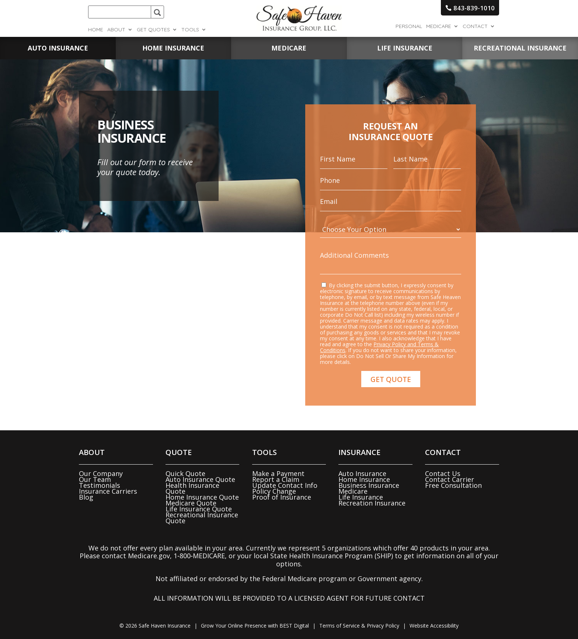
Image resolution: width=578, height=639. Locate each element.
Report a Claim (275, 479)
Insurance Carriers (108, 491)
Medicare (438, 26)
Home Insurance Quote (202, 497)
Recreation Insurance (371, 503)
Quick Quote (185, 473)
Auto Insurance (362, 473)
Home (95, 30)
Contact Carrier (449, 479)
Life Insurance (360, 497)
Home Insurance (364, 479)
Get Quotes (153, 30)
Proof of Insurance (281, 497)
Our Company (101, 473)
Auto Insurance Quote (200, 479)
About (116, 30)
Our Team (95, 479)
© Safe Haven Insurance (155, 625)
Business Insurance (368, 485)
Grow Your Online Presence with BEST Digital (255, 625)
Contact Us (442, 473)
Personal (409, 26)
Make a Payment (278, 473)
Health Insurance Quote (192, 488)
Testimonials (99, 485)
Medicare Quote (191, 503)
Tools (190, 30)
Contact (475, 26)
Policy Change (274, 491)
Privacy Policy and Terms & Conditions (380, 337)
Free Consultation (453, 485)
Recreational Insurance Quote (202, 517)
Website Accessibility (434, 625)
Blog (86, 497)
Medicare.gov (149, 555)
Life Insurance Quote (199, 508)
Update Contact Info (284, 485)
